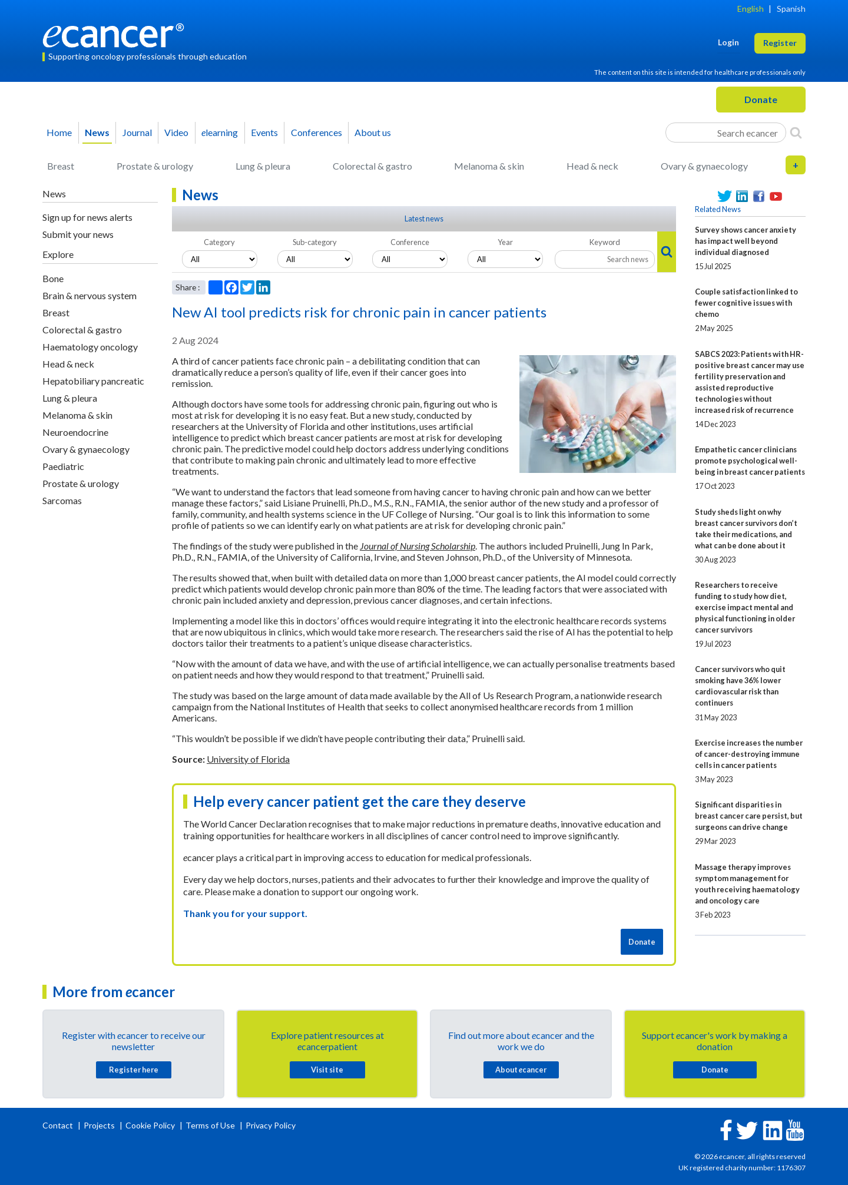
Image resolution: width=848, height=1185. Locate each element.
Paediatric (63, 466)
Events (264, 132)
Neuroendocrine (75, 432)
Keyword (604, 242)
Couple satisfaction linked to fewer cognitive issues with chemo (746, 303)
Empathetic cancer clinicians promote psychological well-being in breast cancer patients (750, 460)
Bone (53, 278)
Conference (409, 242)
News (97, 132)
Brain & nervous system (89, 295)
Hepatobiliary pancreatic (93, 380)
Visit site (327, 1069)
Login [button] (728, 42)
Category (219, 242)
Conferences (316, 132)
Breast (60, 165)
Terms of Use (210, 1125)
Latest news (424, 218)
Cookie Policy (150, 1125)
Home (59, 132)
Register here (133, 1069)
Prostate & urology (155, 165)
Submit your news (78, 234)
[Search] (796, 133)
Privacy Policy (271, 1125)
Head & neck (592, 165)
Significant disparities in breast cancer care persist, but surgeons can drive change (749, 816)
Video (176, 132)
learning (219, 132)
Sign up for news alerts (87, 217)
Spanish (791, 9)
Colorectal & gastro (372, 165)
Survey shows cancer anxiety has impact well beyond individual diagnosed (745, 241)
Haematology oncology (90, 346)
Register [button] (780, 43)
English (750, 9)
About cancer (520, 1069)
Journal (137, 132)
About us (373, 132)
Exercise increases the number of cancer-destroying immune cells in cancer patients (749, 754)
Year (505, 242)
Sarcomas (62, 500)
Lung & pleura (263, 165)
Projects (100, 1125)
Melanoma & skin (489, 165)
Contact (58, 1125)
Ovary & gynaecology (704, 165)
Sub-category (315, 242)
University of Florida (248, 758)
